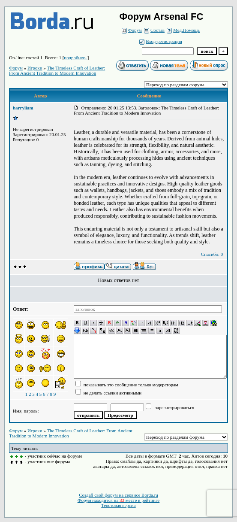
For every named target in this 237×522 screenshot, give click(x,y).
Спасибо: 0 (212, 254)
